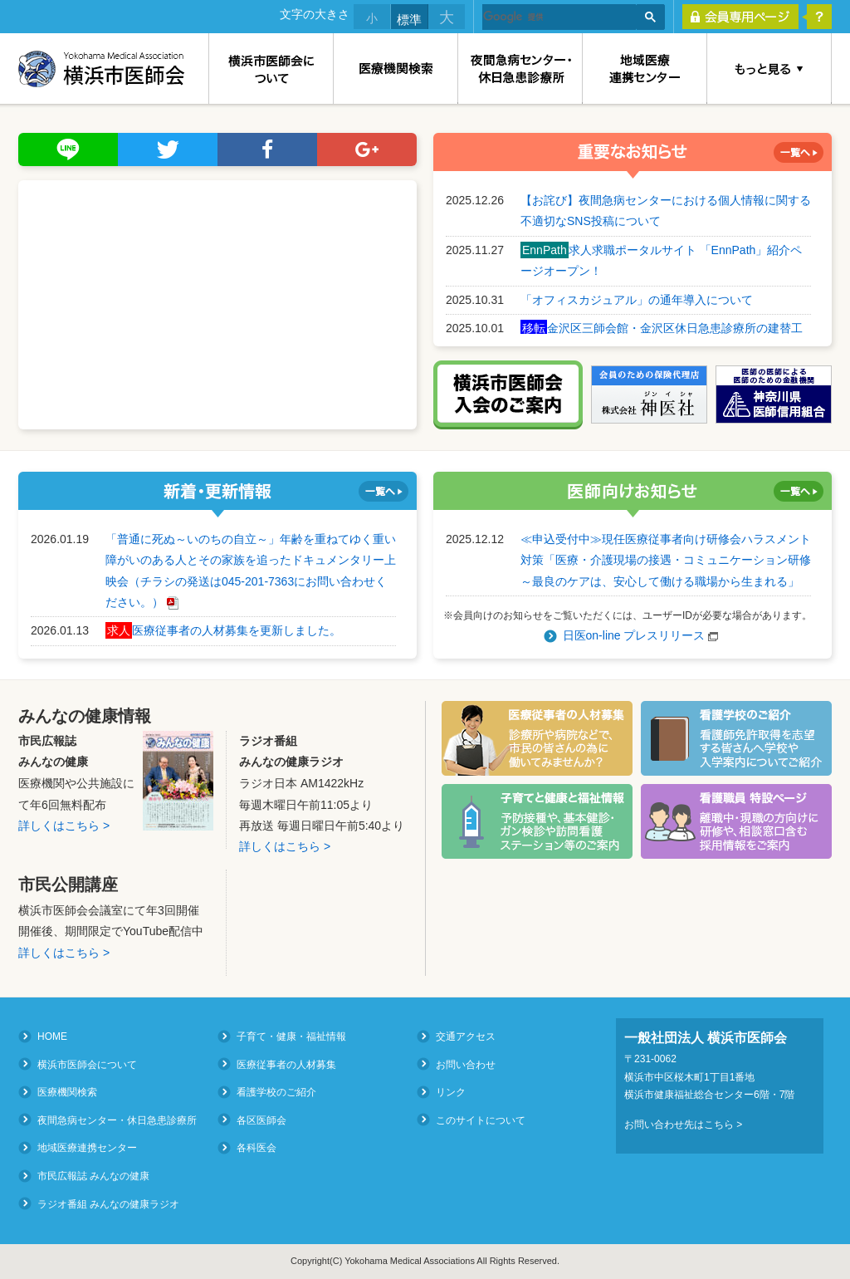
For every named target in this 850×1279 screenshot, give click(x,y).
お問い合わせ (466, 1064)
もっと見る (769, 68)
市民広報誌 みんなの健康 (93, 1176)
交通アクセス (466, 1036)
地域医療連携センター (645, 68)
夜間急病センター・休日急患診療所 (117, 1119)
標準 (409, 19)
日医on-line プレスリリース (642, 636)
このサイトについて (480, 1119)
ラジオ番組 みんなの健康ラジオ (108, 1203)
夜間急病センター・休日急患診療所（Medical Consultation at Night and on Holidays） (520, 68)
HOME (52, 1036)
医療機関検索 (396, 68)
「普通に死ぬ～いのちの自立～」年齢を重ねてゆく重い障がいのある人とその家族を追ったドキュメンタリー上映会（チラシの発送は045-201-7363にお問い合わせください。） (250, 571)
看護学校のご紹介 (276, 1092)
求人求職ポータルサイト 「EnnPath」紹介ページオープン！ (661, 259)
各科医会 (256, 1148)
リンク (451, 1092)
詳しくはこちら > (64, 825)
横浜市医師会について (271, 68)
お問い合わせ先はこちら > (683, 1124)
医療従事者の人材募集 (286, 1064)
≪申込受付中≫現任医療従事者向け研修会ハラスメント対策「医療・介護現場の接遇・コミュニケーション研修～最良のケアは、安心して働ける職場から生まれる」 (665, 559)
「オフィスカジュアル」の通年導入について (636, 299)
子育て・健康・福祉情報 (291, 1036)
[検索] (559, 17)
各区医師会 (261, 1119)
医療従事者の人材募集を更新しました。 (223, 630)
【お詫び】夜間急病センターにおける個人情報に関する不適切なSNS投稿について (665, 211)
